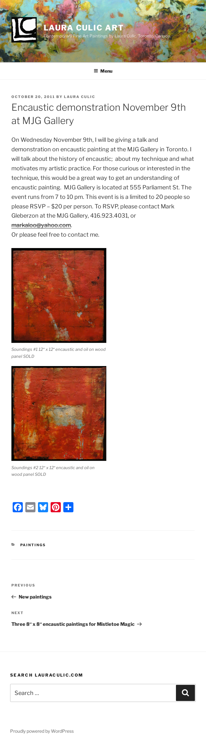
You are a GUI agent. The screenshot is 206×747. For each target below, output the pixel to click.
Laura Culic (79, 97)
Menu (103, 71)
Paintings (33, 545)
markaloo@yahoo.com (41, 225)
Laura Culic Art (84, 27)
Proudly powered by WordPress (42, 731)
